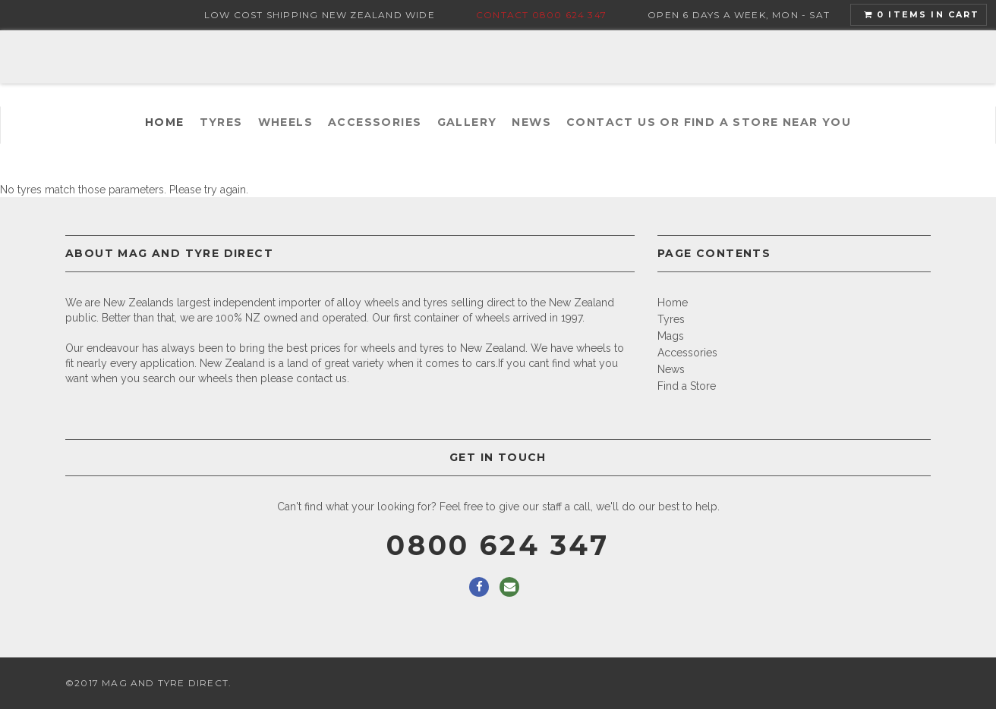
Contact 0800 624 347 (541, 14)
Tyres (221, 122)
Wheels (285, 122)
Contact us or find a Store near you (708, 122)
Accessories (374, 122)
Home (164, 122)
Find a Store (686, 386)
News (531, 122)
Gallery (467, 122)
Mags (670, 336)
